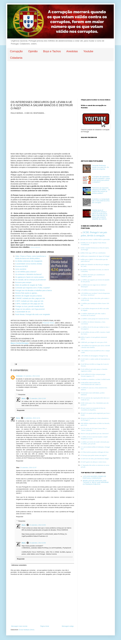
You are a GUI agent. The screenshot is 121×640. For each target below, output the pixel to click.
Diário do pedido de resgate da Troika (28, 285)
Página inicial (44, 626)
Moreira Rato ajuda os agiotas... (27, 293)
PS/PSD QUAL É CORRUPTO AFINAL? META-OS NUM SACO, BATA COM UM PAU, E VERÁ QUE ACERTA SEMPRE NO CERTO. (99, 214)
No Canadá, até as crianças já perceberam (30, 280)
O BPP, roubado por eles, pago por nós (29, 301)
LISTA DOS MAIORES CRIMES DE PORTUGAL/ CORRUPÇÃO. (94, 477)
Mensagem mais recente (19, 626)
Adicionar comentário (19, 565)
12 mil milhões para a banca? (25, 272)
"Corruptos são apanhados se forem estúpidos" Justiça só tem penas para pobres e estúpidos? (101, 179)
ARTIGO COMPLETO (35, 247)
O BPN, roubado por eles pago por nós (29, 304)
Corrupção (16, 51)
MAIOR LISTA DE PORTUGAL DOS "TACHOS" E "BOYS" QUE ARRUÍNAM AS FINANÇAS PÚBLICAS (96, 482)
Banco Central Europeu (20, 343)
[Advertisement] (60, 78)
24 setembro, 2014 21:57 (28, 467)
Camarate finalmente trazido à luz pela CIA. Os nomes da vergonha (100, 167)
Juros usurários (20, 269)
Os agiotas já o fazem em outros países (29, 277)
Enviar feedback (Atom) (26, 630)
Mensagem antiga (68, 626)
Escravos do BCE (21, 266)
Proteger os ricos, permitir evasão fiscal (29, 306)
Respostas (21, 394)
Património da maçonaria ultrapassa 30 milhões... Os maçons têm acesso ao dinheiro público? (101, 190)
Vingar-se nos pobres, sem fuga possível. (30, 309)
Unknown (19, 376)
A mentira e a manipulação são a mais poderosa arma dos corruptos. (100, 200)
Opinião (33, 51)
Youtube (88, 51)
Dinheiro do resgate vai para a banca (28, 296)
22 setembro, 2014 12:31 (32, 418)
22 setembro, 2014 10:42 (31, 376)
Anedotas (72, 51)
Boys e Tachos (52, 51)
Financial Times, (48, 323)
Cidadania (16, 57)
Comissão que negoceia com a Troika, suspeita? (32, 288)
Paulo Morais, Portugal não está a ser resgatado (32, 314)
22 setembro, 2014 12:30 (37, 398)
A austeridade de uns (22, 312)
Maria (24, 398)
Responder (19, 390)
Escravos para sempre (23, 282)
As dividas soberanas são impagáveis (29, 261)
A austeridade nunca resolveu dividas (28, 264)
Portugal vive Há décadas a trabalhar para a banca (33, 290)
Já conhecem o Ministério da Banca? (28, 274)
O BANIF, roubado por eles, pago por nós (30, 298)
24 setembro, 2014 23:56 (37, 543)
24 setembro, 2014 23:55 (37, 525)
